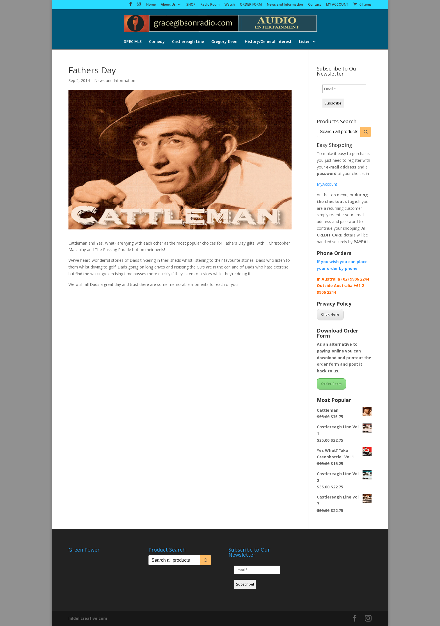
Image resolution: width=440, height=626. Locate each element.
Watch (229, 5)
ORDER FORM (251, 5)
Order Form (331, 383)
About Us (168, 5)
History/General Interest (268, 42)
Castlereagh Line (188, 42)
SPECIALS (133, 42)
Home (151, 5)
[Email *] (344, 89)
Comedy (157, 42)
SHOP (190, 5)
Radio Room (209, 5)
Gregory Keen (224, 42)
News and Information (285, 5)
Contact (314, 5)
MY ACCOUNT (337, 5)
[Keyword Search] (338, 132)
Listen (305, 42)
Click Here (330, 314)
